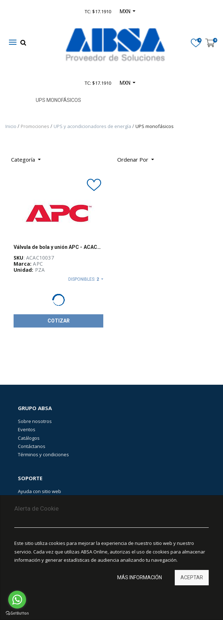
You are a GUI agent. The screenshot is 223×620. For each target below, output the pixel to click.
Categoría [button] (23, 159)
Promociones (35, 126)
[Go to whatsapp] (17, 600)
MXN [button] (126, 83)
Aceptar (191, 577)
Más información (139, 577)
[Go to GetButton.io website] (17, 613)
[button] (136, 160)
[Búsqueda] (165, 157)
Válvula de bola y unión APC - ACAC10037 (58, 247)
